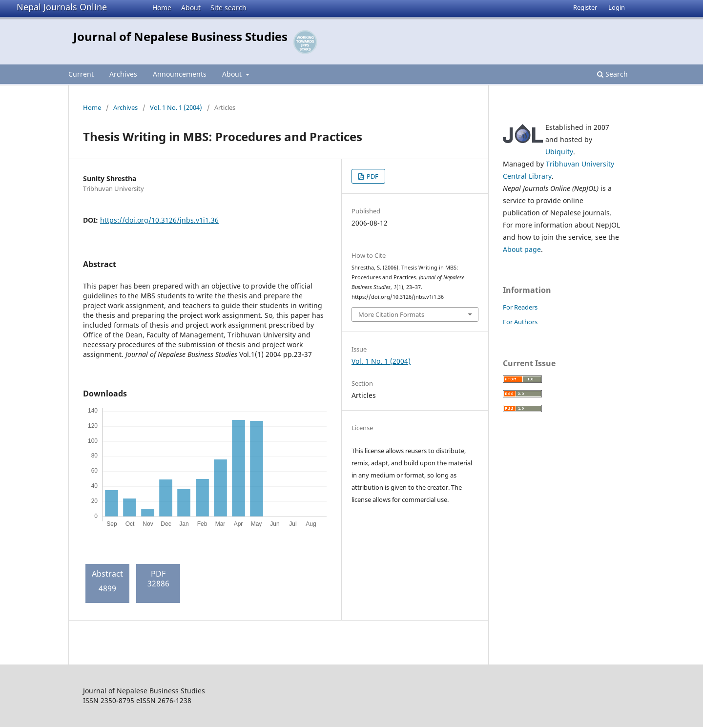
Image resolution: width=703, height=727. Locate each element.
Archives (123, 74)
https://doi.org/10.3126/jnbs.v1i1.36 (159, 220)
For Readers (520, 307)
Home (161, 7)
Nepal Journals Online (62, 7)
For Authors (520, 321)
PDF (371, 176)
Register (585, 7)
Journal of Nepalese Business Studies (180, 36)
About (191, 7)
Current (81, 74)
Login (616, 7)
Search (612, 74)
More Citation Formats (391, 314)
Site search (228, 7)
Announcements (180, 74)
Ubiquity (559, 151)
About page (522, 249)
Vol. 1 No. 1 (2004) (176, 107)
